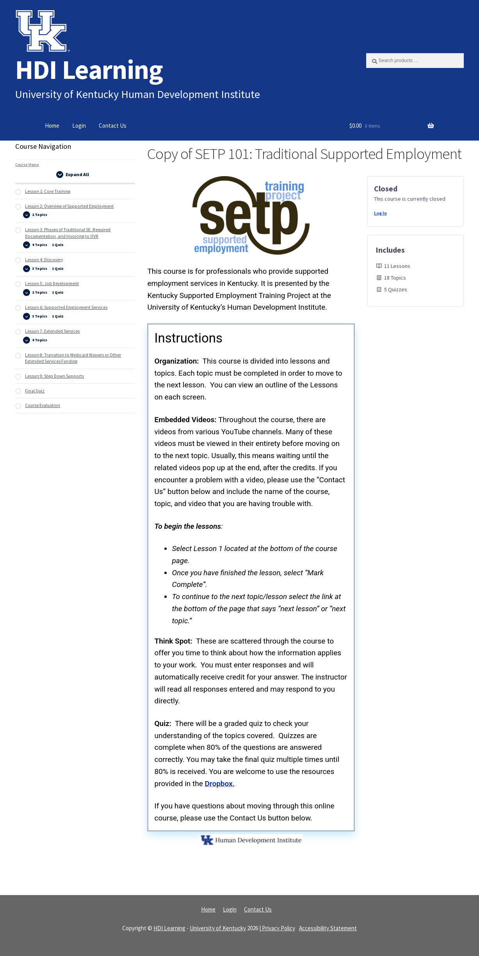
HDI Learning (89, 69)
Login (79, 125)
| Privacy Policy (277, 928)
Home (52, 125)
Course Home (27, 164)
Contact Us (112, 125)
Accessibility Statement (328, 928)
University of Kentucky (218, 928)
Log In (380, 213)
